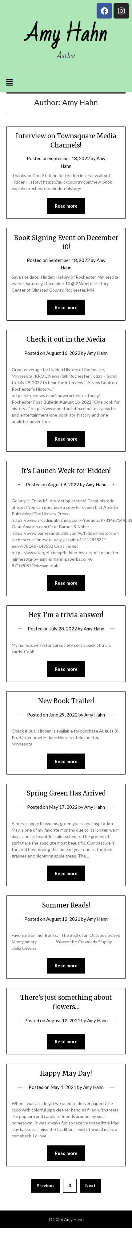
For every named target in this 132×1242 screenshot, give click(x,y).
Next (90, 1185)
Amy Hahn (97, 353)
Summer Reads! (66, 905)
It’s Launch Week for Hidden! (66, 471)
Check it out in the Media (66, 339)
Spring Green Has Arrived (66, 793)
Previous (45, 1185)
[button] (9, 82)
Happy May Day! (66, 1073)
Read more (66, 206)
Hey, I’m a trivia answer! (66, 615)
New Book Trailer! (66, 701)
